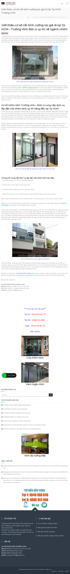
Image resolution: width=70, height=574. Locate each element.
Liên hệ (67, 571)
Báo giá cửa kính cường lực (46, 531)
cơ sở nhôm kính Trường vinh (24, 273)
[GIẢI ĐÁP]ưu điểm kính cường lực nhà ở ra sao (16, 417)
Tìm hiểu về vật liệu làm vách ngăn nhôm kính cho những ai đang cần (22, 429)
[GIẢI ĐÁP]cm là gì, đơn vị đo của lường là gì (15, 409)
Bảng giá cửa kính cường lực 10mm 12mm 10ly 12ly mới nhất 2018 (21, 472)
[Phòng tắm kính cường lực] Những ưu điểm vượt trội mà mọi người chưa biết (24, 425)
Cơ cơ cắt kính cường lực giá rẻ (47, 523)
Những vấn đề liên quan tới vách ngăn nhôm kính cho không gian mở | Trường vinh (25, 465)
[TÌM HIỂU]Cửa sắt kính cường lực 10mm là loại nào (16, 413)
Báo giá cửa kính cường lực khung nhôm (51, 536)
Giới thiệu (60, 571)
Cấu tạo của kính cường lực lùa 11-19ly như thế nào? (17, 421)
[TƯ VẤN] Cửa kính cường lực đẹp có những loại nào (17, 405)
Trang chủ (54, 571)
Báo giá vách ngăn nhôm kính (47, 527)
